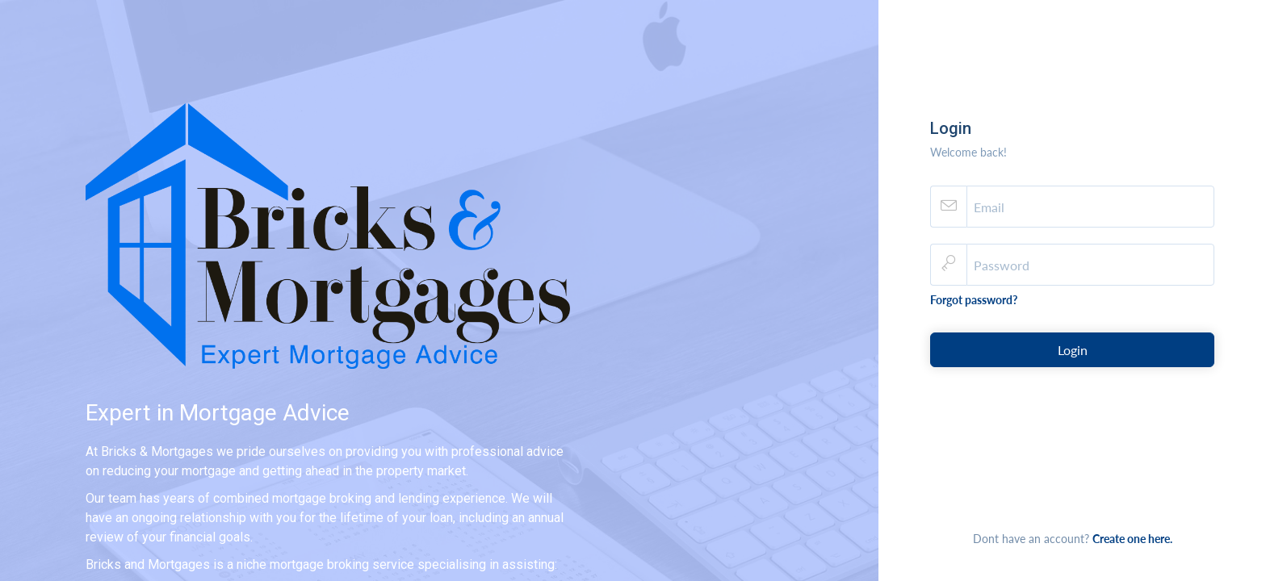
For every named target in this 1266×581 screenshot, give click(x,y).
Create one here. (1132, 538)
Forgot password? (973, 300)
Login (1073, 349)
